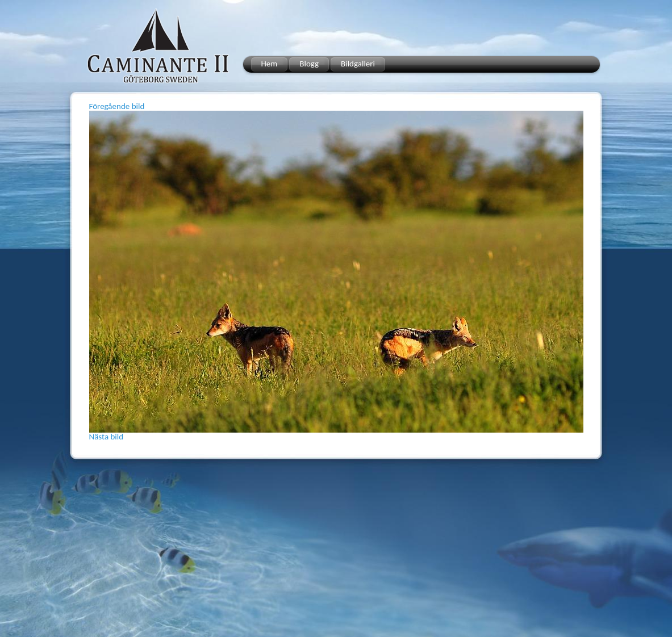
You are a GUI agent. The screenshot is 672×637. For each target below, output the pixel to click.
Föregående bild (117, 106)
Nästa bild (106, 436)
